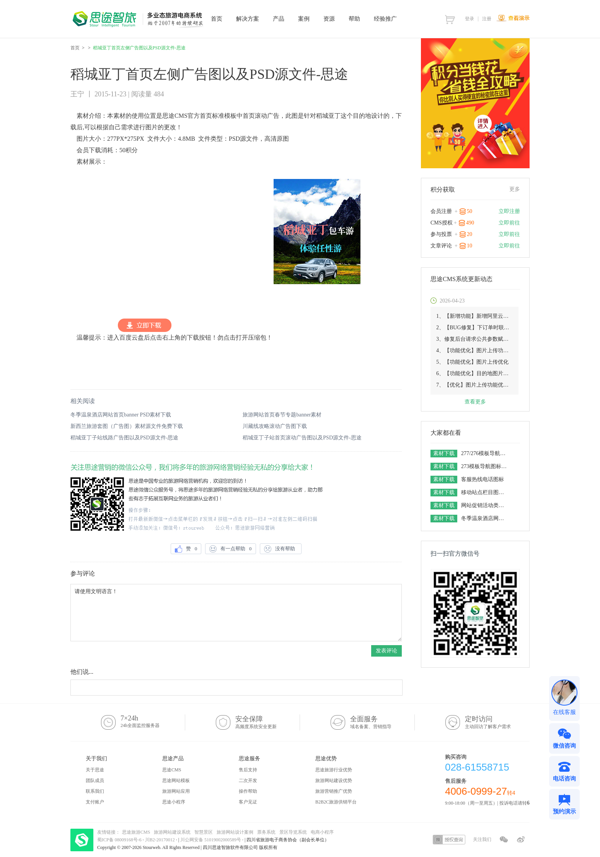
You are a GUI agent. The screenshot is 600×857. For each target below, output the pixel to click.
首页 (75, 47)
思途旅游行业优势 (333, 769)
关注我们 (482, 839)
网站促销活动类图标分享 (485, 505)
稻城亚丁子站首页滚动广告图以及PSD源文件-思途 (302, 438)
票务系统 (266, 832)
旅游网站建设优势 (333, 780)
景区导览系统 (293, 832)
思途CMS (171, 769)
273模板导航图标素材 (485, 466)
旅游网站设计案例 (235, 832)
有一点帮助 (230, 549)
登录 (469, 18)
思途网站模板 (176, 780)
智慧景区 (203, 832)
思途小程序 (173, 802)
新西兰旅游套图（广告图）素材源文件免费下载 (126, 426)
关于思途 (95, 769)
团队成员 (95, 780)
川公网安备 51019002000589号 (210, 839)
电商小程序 (322, 832)
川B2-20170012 (160, 839)
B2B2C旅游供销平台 (336, 802)
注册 (486, 18)
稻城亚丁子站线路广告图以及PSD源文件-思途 (124, 438)
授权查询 (449, 839)
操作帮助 (248, 791)
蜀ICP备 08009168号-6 (120, 839)
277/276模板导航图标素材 (485, 453)
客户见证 (248, 802)
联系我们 (95, 791)
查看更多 (475, 402)
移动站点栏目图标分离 (485, 492)
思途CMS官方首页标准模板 (199, 115)
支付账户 (95, 802)
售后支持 (248, 769)
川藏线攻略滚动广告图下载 (275, 426)
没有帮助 (281, 549)
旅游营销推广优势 (333, 791)
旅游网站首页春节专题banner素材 (282, 415)
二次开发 (248, 780)
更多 (514, 189)
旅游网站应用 (176, 791)
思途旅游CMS (136, 832)
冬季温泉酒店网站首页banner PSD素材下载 (120, 415)
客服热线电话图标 (482, 479)
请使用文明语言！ (236, 612)
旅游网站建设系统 (172, 832)
